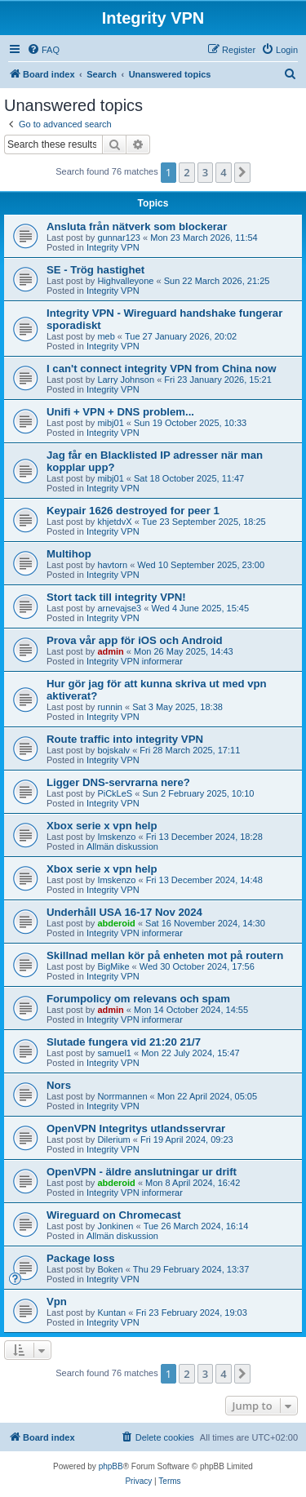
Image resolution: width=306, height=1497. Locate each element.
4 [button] (223, 172)
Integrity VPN (113, 247)
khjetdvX (114, 521)
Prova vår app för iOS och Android (135, 640)
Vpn (57, 1301)
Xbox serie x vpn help (102, 826)
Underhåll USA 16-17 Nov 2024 (124, 912)
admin (110, 651)
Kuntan (111, 1312)
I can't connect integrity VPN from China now (162, 368)
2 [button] (186, 172)
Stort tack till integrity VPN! (116, 597)
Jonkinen (115, 1226)
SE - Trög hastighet (95, 270)
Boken (109, 1269)
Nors (59, 1085)
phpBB (111, 1466)
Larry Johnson (125, 379)
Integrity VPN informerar (134, 661)
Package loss (81, 1258)
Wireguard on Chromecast (114, 1215)
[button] (242, 172)
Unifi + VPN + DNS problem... (120, 412)
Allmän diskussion (122, 846)
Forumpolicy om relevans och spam (138, 999)
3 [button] (205, 172)
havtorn (112, 565)
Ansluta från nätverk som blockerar (137, 226)
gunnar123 (118, 237)
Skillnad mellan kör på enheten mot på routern (165, 955)
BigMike (113, 966)
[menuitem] (43, 50)
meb (105, 336)
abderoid (116, 923)
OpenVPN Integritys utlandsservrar (136, 1128)
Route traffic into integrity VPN (125, 739)
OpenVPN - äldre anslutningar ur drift (142, 1172)
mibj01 (110, 423)
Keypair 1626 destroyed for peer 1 (133, 510)
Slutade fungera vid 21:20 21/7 (124, 1042)
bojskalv (113, 750)
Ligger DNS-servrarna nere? (118, 782)
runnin (109, 707)
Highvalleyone (125, 281)
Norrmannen (122, 1096)
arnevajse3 (119, 608)
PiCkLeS (114, 793)
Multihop (69, 554)
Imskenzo (116, 837)
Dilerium (113, 1139)
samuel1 (114, 1053)
